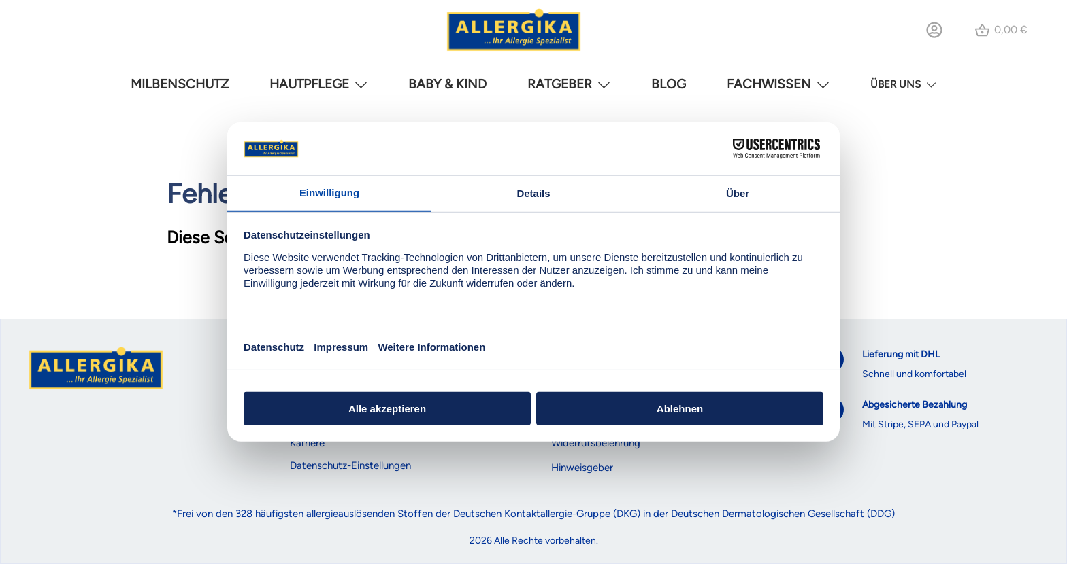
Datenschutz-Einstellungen (350, 465)
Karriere (307, 443)
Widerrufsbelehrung (595, 443)
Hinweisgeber (582, 467)
